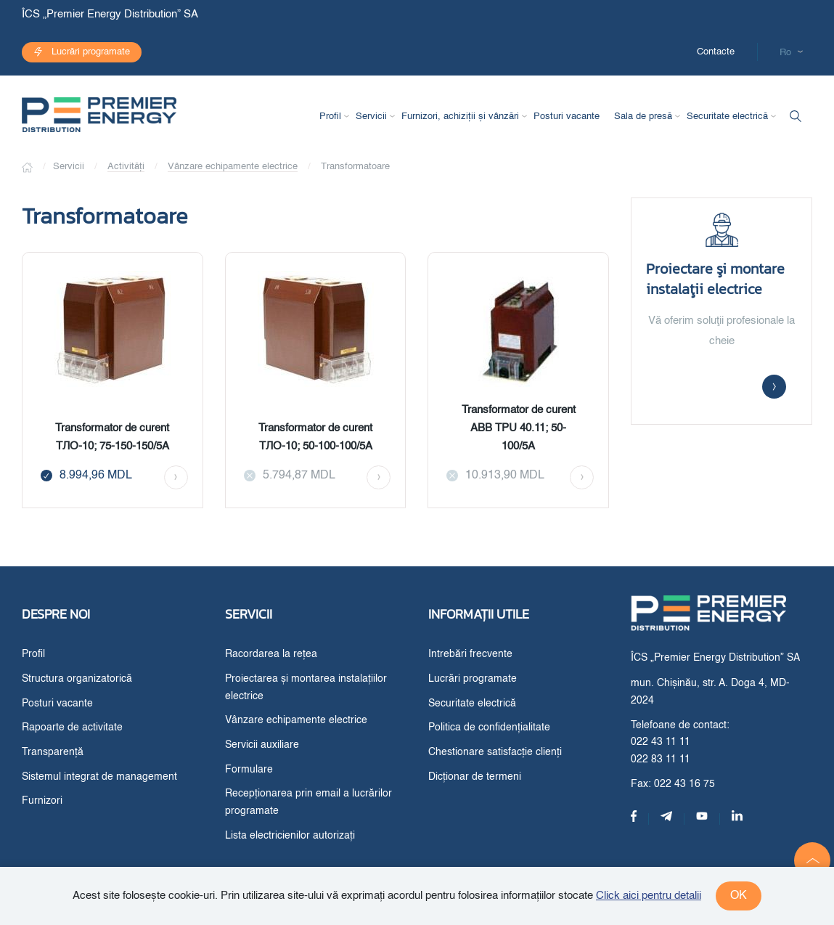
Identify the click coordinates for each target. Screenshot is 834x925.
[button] (812, 860)
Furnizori (42, 801)
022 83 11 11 (660, 759)
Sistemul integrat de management (99, 777)
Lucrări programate (91, 52)
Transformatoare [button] (355, 166)
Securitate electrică (472, 703)
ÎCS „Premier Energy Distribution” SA (111, 14)
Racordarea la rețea (271, 654)
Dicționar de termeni (474, 777)
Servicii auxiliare (262, 745)
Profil (33, 654)
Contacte (716, 52)
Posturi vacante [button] (566, 116)
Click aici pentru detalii (648, 895)
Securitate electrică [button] (727, 116)
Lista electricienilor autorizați (290, 836)
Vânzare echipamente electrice (233, 166)
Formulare (249, 770)
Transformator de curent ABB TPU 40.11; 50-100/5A (519, 428)
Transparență (52, 752)
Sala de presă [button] (643, 116)
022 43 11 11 (660, 742)
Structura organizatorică (77, 679)
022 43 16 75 (684, 784)
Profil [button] (330, 116)
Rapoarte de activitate (72, 727)
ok (738, 896)
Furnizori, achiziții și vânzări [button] (460, 116)
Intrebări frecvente (470, 654)
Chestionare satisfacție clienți (495, 752)
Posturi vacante (57, 703)
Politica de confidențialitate (489, 727)
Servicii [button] (371, 116)
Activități (125, 166)
